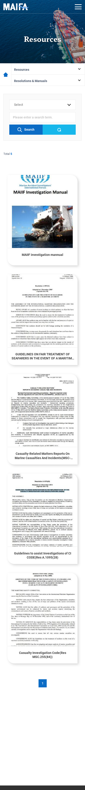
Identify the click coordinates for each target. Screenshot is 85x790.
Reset (59, 129)
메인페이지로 (5, 74)
